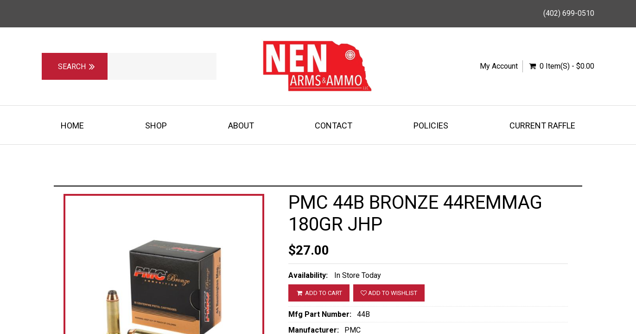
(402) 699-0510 (568, 13)
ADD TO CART (319, 292)
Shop (156, 125)
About (241, 125)
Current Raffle (542, 125)
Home (72, 125)
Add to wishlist (389, 292)
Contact (333, 125)
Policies (430, 125)
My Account (499, 66)
